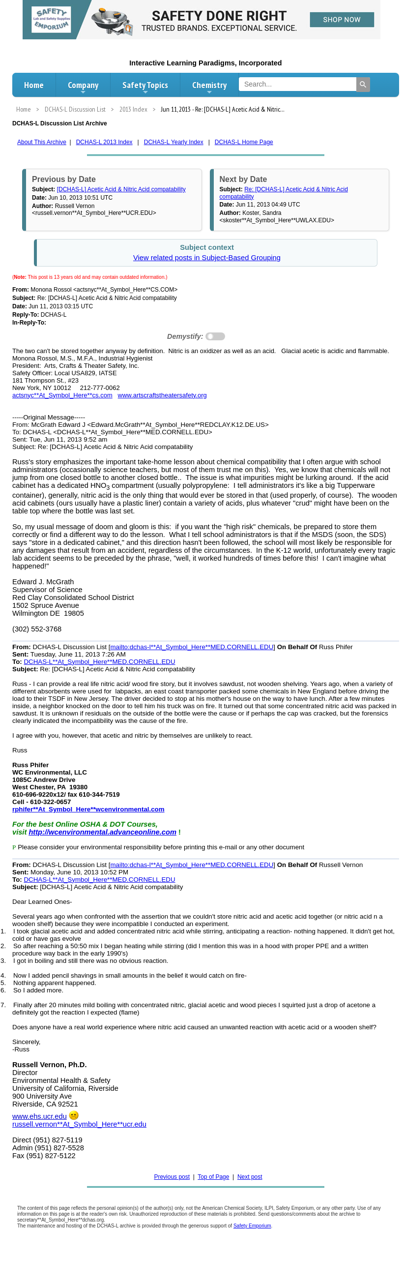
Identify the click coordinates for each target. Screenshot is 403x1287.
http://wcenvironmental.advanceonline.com (102, 832)
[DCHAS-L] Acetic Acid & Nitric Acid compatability (121, 189)
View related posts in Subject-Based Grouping (207, 258)
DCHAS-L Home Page (244, 142)
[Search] (363, 84)
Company (83, 87)
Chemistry (209, 87)
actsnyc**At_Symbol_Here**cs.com (62, 395)
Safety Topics (145, 87)
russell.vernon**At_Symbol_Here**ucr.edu (79, 1124)
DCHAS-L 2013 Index (104, 142)
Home (34, 84)
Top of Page (213, 1176)
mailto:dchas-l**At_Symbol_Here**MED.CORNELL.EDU (191, 647)
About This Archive (41, 142)
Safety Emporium (252, 1225)
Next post (249, 1176)
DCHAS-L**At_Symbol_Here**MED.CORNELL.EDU (99, 661)
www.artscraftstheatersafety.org (162, 395)
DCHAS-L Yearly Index (173, 142)
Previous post (172, 1176)
